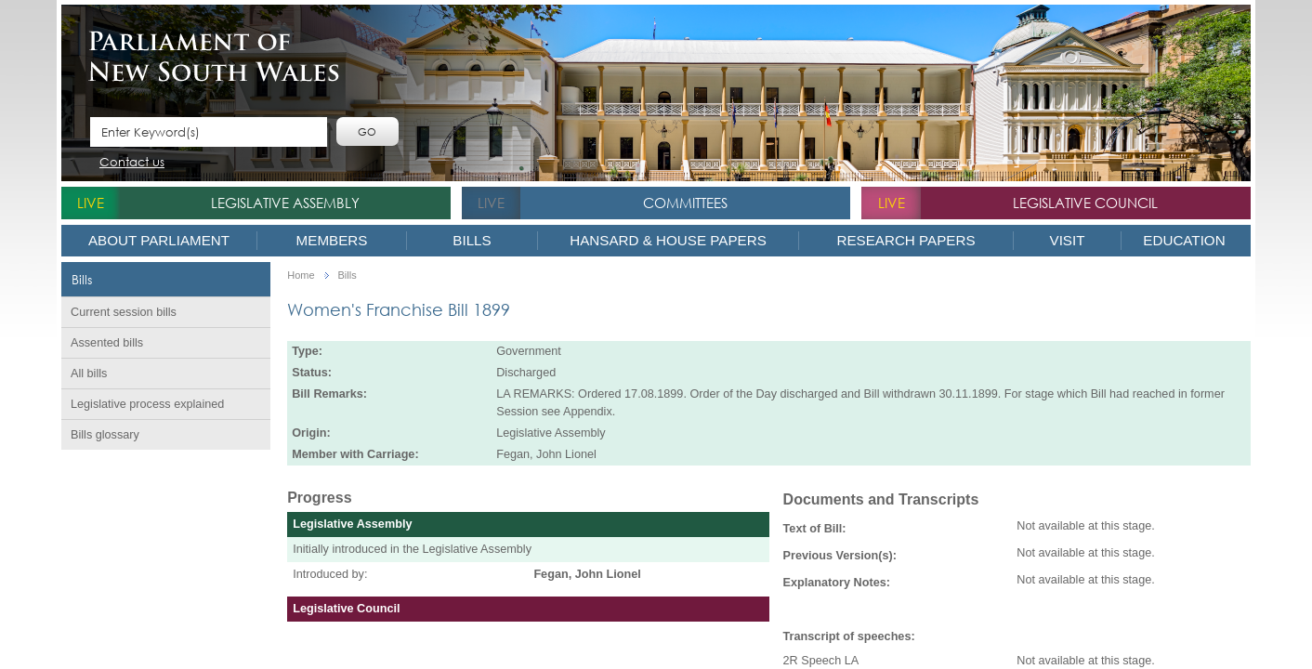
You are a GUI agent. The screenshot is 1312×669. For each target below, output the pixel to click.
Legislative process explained (147, 404)
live (90, 202)
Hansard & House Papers (668, 240)
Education (1184, 240)
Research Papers (905, 240)
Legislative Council (1085, 202)
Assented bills (107, 342)
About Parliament (159, 240)
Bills (472, 240)
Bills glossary (105, 434)
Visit (1067, 240)
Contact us (131, 163)
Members (332, 240)
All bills (89, 373)
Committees (685, 202)
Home (300, 275)
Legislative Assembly (285, 202)
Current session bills (124, 312)
